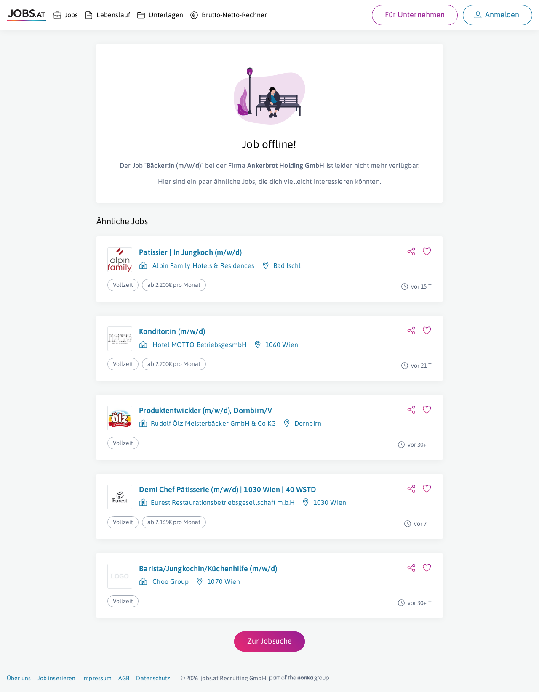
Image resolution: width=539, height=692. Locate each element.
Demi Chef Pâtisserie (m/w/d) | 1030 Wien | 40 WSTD (227, 489)
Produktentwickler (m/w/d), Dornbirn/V (205, 410)
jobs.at (209, 678)
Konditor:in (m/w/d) (172, 331)
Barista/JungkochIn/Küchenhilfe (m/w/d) (208, 568)
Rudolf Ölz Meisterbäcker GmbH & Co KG (213, 423)
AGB (123, 678)
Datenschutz (153, 678)
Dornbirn (307, 423)
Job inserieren (56, 678)
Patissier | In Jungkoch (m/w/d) (190, 252)
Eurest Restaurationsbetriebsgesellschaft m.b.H (223, 502)
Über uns (19, 678)
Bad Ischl (287, 265)
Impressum (97, 678)
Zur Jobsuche (269, 640)
